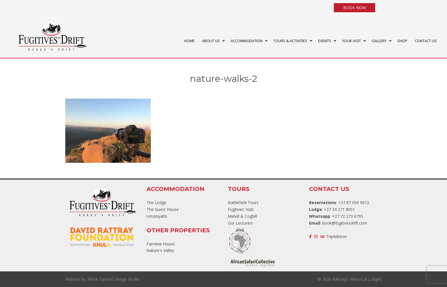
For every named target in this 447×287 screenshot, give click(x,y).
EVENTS (324, 40)
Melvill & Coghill (242, 216)
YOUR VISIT (351, 40)
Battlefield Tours (243, 202)
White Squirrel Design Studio (114, 279)
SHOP (402, 40)
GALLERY (379, 40)
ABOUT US (211, 40)
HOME (189, 40)
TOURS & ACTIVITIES (290, 40)
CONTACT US (426, 40)
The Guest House (163, 209)
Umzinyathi (157, 216)
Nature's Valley (160, 250)
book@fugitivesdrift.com (344, 223)
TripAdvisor (333, 236)
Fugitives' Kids (241, 209)
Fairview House (161, 244)
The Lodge (156, 202)
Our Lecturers (240, 223)
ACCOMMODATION (247, 40)
